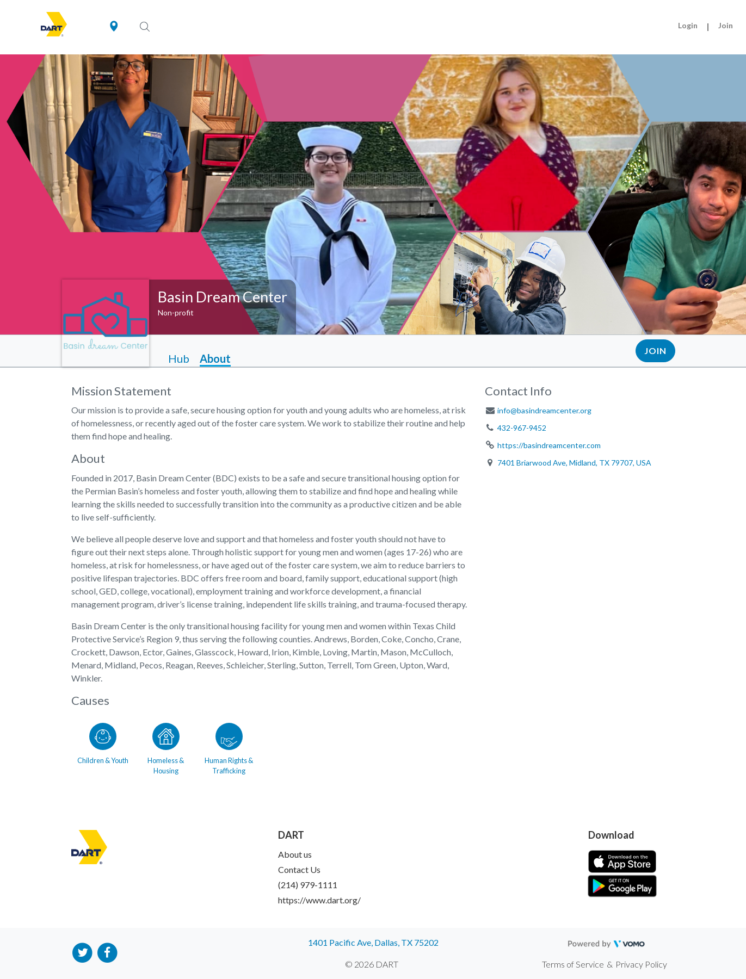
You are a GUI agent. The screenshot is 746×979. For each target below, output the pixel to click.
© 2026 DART (371, 964)
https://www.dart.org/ (319, 900)
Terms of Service (573, 964)
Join (725, 25)
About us (295, 854)
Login (688, 25)
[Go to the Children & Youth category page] (103, 746)
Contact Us (299, 869)
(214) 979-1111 (307, 884)
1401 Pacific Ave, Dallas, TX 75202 (373, 942)
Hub (178, 358)
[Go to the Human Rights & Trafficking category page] (229, 746)
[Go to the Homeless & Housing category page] (166, 746)
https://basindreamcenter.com (549, 445)
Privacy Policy (641, 964)
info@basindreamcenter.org (544, 410)
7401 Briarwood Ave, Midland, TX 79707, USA (574, 462)
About (215, 358)
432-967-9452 (521, 427)
